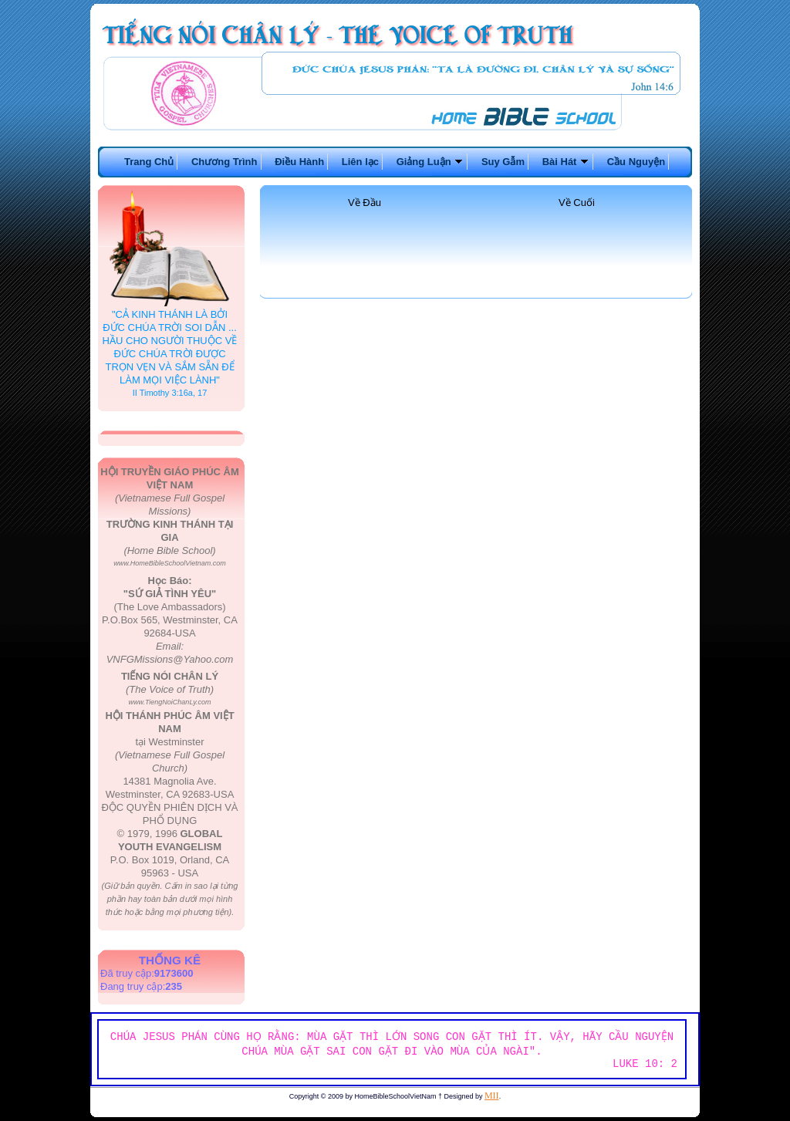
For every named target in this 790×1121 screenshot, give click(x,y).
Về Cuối (577, 202)
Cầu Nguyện (636, 161)
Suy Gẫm (503, 161)
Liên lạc (360, 161)
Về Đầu (364, 202)
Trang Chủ (149, 161)
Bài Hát (565, 161)
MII (491, 1095)
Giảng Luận (430, 161)
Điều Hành (299, 161)
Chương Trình (224, 161)
